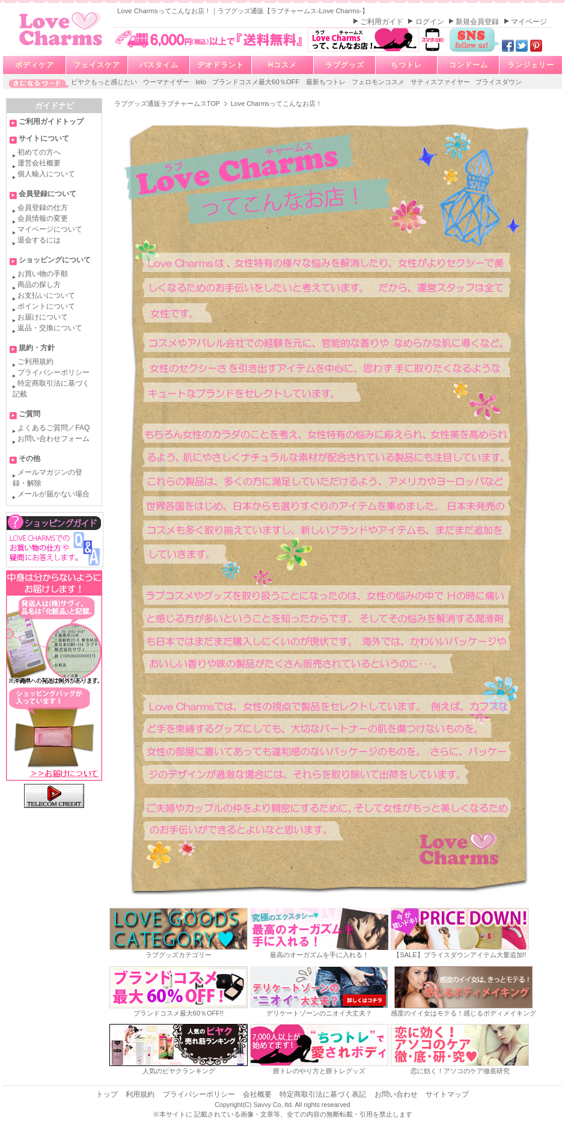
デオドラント (220, 65)
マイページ (529, 21)
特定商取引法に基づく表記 (323, 1094)
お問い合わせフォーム (53, 438)
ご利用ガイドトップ (51, 121)
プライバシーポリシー (53, 372)
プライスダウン (498, 81)
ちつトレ (406, 65)
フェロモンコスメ (379, 81)
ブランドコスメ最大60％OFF (257, 81)
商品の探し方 (39, 284)
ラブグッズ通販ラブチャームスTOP (168, 103)
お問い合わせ (397, 1094)
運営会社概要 (39, 163)
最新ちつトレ (326, 81)
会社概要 (258, 1094)
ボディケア (34, 65)
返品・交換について (49, 328)
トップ (108, 1094)
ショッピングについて (55, 260)
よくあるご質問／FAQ (53, 428)
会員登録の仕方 (42, 207)
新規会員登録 (478, 21)
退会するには (39, 240)
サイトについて (44, 138)
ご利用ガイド (382, 21)
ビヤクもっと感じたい (105, 81)
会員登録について (47, 194)
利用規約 (141, 1094)
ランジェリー (530, 65)
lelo (201, 81)
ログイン (430, 21)
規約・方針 (37, 348)
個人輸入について (46, 174)
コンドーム (468, 65)
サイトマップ (447, 1094)
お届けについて (42, 317)
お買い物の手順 (42, 274)
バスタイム (159, 65)
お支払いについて (46, 295)
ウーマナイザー (167, 81)
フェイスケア (96, 65)
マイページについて (49, 229)
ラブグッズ (344, 65)
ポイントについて (46, 306)
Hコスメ (283, 65)
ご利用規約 (35, 361)
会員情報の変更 (42, 218)
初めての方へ (39, 152)
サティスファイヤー (441, 81)
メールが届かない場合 (53, 494)
